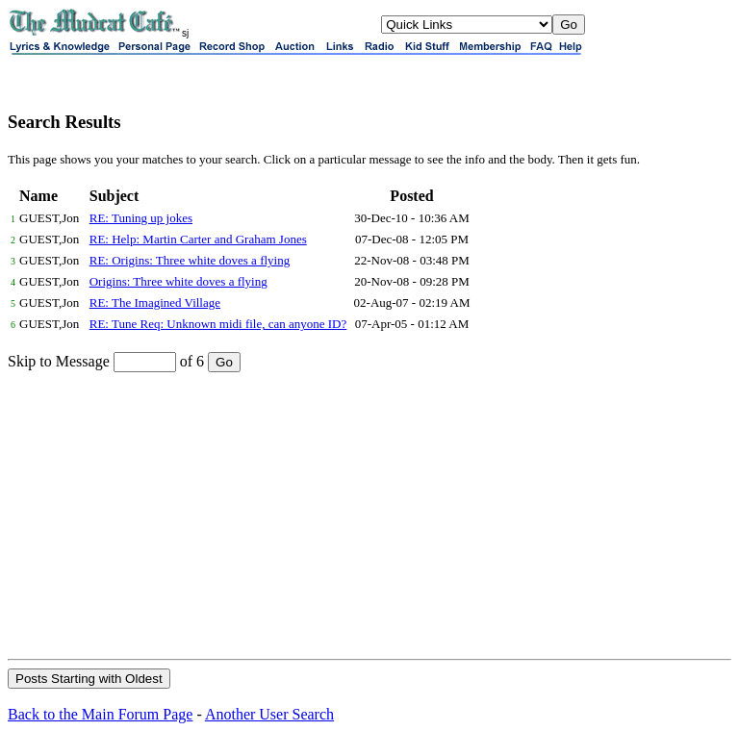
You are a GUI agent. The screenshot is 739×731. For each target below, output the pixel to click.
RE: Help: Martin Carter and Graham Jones (198, 239)
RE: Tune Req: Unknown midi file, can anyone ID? (218, 323)
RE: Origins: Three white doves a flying (189, 260)
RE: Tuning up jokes (140, 218)
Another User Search (269, 714)
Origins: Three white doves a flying (178, 281)
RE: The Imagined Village (154, 302)
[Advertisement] (369, 514)
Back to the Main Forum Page (100, 714)
